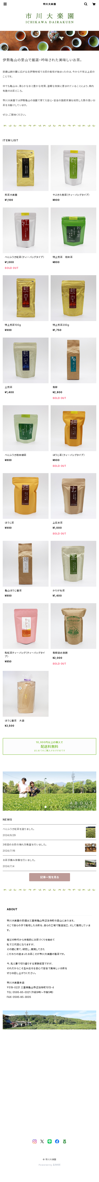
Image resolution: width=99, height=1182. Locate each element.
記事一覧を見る (49, 877)
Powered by (49, 1165)
